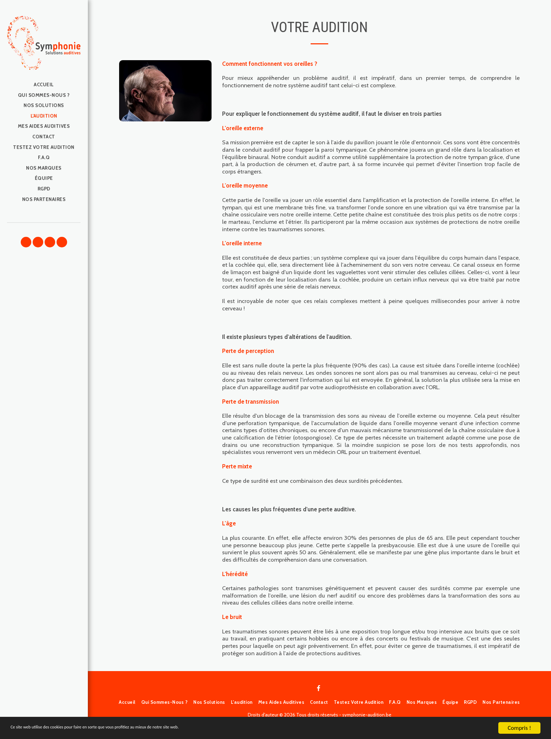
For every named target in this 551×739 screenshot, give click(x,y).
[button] (26, 242)
